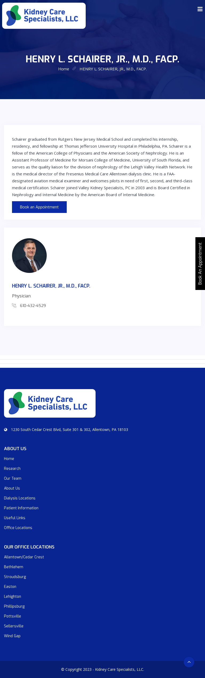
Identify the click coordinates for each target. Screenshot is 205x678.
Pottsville (12, 616)
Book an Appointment (39, 207)
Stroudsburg (15, 576)
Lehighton (12, 596)
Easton (10, 586)
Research (12, 468)
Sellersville (13, 626)
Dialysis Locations (20, 498)
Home (9, 458)
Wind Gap (12, 636)
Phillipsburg (14, 606)
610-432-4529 (33, 305)
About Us (12, 488)
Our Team (12, 478)
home (63, 69)
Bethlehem (13, 567)
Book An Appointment (200, 264)
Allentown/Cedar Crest (24, 557)
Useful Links (14, 517)
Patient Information (21, 508)
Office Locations (18, 527)
